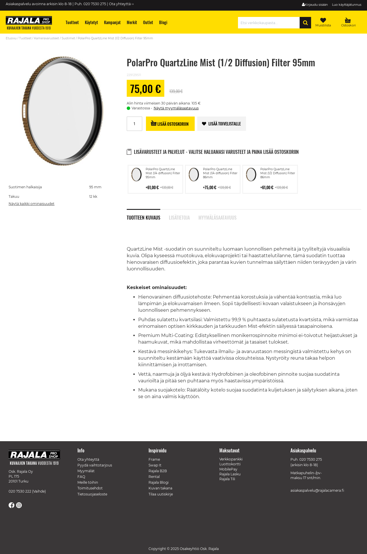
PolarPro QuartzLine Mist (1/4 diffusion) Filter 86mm (220, 173)
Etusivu (11, 38)
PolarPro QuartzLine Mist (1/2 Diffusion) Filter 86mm (277, 173)
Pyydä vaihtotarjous (94, 465)
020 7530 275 (310, 459)
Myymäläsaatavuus (217, 217)
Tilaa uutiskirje (161, 494)
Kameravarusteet (46, 38)
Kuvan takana (160, 488)
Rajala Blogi (159, 482)
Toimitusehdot (90, 488)
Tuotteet (25, 38)
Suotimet (68, 38)
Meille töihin (87, 482)
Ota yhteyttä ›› (121, 4)
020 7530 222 (20, 491)
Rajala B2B (158, 471)
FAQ (81, 476)
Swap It (155, 465)
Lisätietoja (179, 217)
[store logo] (31, 23)
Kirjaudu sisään (316, 5)
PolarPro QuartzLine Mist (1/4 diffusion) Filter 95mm (163, 173)
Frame (154, 459)
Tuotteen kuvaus (143, 217)
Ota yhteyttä (88, 459)
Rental (154, 476)
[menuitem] (72, 22)
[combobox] (270, 22)
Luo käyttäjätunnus (346, 5)
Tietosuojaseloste (92, 494)
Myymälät (86, 471)
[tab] (148, 214)
